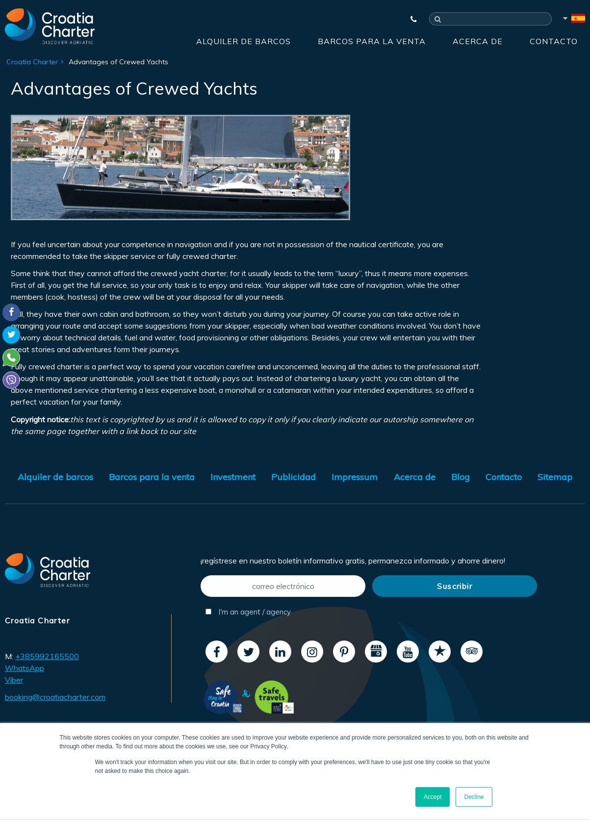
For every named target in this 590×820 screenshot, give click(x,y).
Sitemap (555, 477)
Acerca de (478, 41)
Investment (233, 477)
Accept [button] (433, 797)
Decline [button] (474, 797)
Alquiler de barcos (243, 41)
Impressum (355, 477)
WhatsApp (24, 668)
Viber (14, 680)
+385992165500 (47, 656)
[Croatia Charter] (50, 26)
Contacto (554, 41)
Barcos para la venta (372, 41)
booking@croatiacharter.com (55, 697)
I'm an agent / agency (248, 611)
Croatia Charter (32, 61)
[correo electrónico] (283, 586)
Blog (460, 477)
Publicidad (293, 477)
